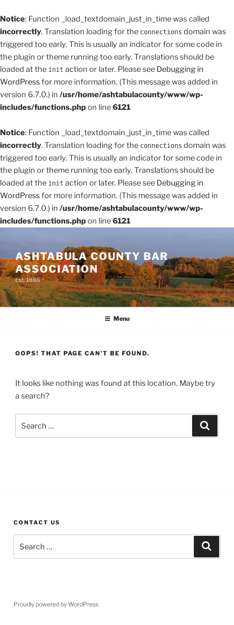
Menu (117, 318)
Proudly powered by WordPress (56, 604)
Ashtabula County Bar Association (91, 262)
